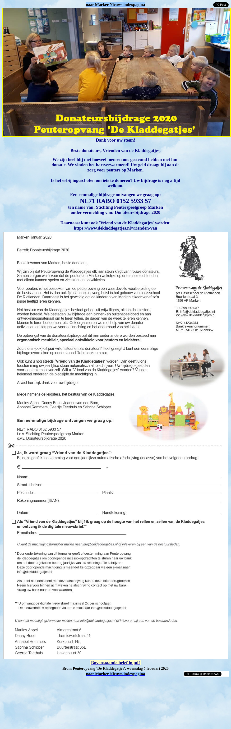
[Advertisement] (57, 684)
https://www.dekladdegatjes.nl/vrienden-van (115, 228)
